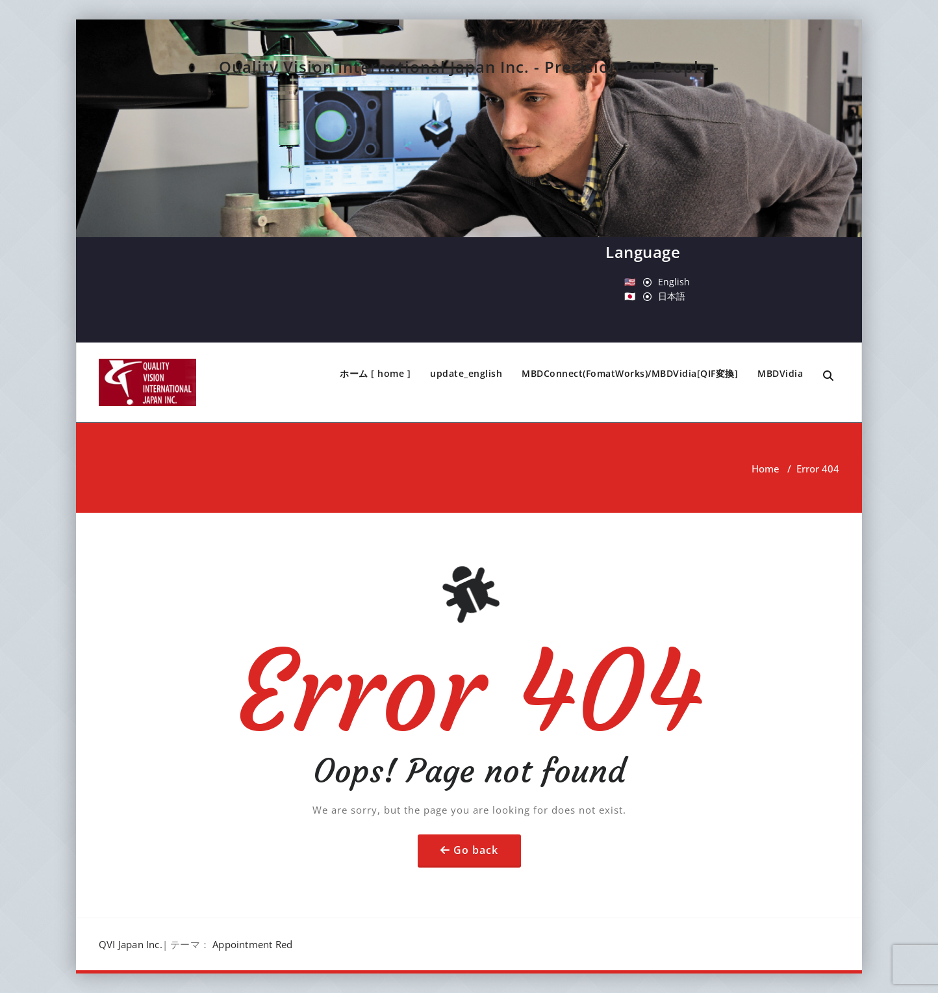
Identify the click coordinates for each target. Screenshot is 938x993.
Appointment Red (252, 944)
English (674, 282)
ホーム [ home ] (375, 373)
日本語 (671, 296)
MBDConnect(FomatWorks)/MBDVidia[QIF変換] (630, 373)
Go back (475, 850)
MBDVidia (780, 373)
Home (766, 468)
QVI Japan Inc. (130, 944)
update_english (466, 373)
